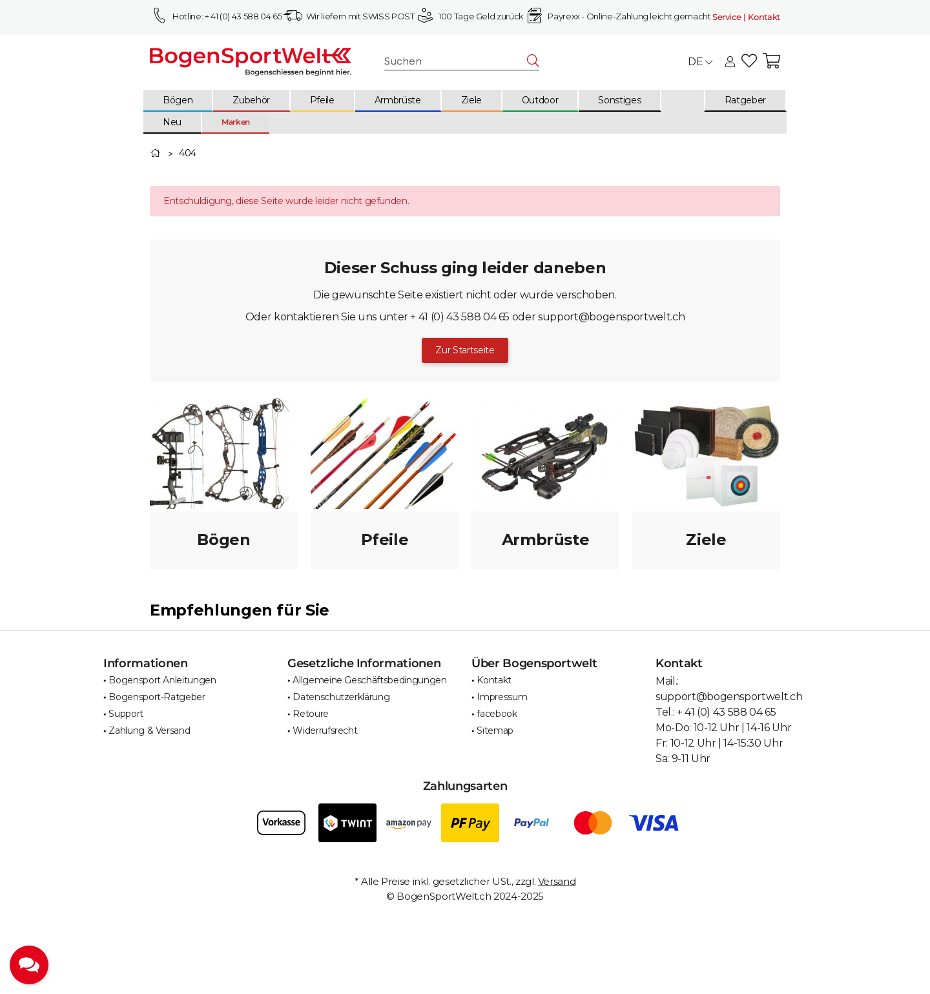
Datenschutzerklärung (341, 697)
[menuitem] (178, 101)
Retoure (311, 714)
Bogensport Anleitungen (162, 680)
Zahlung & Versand (149, 730)
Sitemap (495, 730)
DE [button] (700, 62)
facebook (497, 714)
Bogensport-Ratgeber (156, 697)
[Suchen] (456, 61)
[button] (730, 62)
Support (125, 714)
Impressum (502, 697)
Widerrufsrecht (325, 730)
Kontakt (494, 680)
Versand (557, 881)
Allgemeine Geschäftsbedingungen (369, 680)
